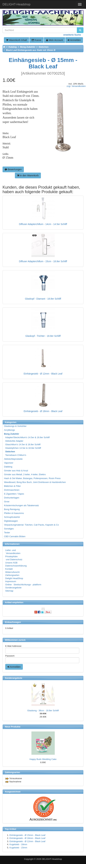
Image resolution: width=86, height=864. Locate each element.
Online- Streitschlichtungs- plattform (23, 584)
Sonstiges (9, 528)
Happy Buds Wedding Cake (43, 759)
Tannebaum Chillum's (15, 455)
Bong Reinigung (12, 509)
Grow (6, 501)
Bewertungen (13, 169)
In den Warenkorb (28, 175)
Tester (7, 532)
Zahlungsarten (12, 575)
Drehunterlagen (11, 497)
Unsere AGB (11, 562)
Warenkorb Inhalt (16, 40)
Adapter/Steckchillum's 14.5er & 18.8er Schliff (27, 437)
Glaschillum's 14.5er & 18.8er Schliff (22, 444)
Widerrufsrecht (12, 572)
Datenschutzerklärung (16, 565)
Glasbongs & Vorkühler (15, 426)
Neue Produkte (12, 726)
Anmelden (74, 40)
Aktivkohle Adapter (13, 441)
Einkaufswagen (13, 622)
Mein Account (54, 40)
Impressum (10, 581)
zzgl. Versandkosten (76, 86)
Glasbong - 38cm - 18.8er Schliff (43, 710)
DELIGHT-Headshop (52, 859)
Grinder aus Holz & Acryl (16, 470)
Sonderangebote (13, 587)
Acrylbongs (9, 430)
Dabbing (8, 466)
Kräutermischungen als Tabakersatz (21, 505)
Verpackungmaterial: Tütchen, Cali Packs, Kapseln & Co (31, 525)
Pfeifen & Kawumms (14, 513)
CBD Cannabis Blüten (14, 536)
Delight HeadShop (14, 578)
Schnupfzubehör (12, 517)
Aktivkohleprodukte (13, 459)
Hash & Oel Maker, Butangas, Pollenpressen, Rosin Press (32, 478)
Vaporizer (8, 463)
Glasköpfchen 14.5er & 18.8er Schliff (22, 448)
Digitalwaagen (11, 521)
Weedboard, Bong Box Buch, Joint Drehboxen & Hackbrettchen (35, 482)
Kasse (36, 40)
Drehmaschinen (11, 490)
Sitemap (9, 591)
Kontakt (9, 569)
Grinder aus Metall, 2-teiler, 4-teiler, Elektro (25, 474)
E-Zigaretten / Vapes (14, 494)
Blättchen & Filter (12, 486)
